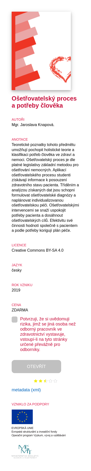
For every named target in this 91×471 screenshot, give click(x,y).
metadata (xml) (26, 389)
